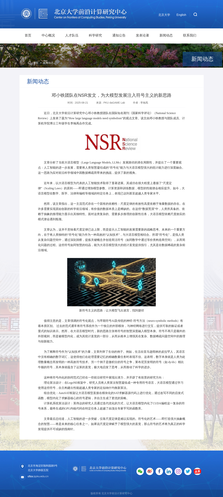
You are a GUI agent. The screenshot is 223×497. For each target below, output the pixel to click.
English (181, 14)
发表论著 (142, 35)
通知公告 (119, 35)
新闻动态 (166, 35)
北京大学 (164, 14)
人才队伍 (71, 35)
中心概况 (48, 35)
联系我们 (189, 35)
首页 (28, 35)
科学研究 (95, 35)
